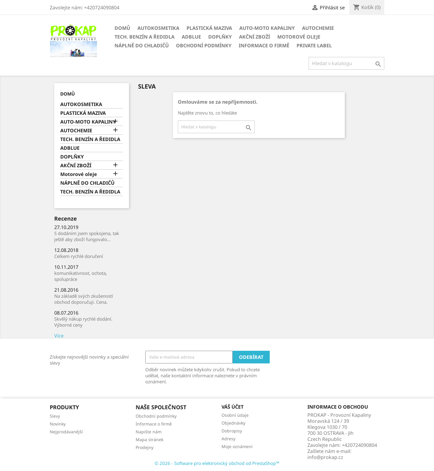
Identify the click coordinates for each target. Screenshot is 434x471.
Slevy (55, 416)
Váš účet (233, 406)
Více (59, 335)
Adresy (228, 438)
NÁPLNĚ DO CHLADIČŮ (142, 45)
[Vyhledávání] (346, 63)
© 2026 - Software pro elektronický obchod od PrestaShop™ (217, 463)
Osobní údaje (235, 415)
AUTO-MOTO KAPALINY (267, 28)
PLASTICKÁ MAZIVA (209, 28)
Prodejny (144, 447)
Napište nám (149, 432)
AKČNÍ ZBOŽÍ (254, 36)
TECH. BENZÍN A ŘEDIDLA (145, 36)
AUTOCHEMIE (318, 28)
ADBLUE (191, 36)
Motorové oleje (298, 36)
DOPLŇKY (220, 36)
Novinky (58, 424)
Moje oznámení (237, 446)
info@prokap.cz (325, 457)
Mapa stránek (149, 439)
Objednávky (233, 423)
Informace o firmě (264, 45)
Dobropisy (232, 431)
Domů (122, 28)
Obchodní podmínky (203, 45)
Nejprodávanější (66, 432)
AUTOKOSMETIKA (158, 28)
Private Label (314, 45)
